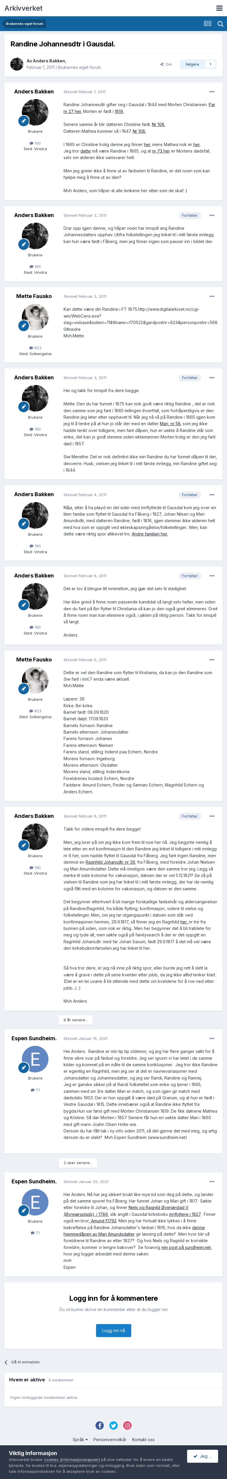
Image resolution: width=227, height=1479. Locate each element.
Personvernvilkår (110, 1439)
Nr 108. (158, 124)
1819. (119, 111)
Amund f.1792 (103, 1220)
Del (166, 64)
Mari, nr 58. (170, 423)
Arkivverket (23, 8)
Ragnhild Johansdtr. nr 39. (111, 862)
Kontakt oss (143, 1439)
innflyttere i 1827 (184, 1214)
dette (85, 150)
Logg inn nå (113, 1330)
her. (147, 144)
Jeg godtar (205, 1456)
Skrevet (85, 91)
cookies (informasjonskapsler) (72, 1459)
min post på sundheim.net (186, 1247)
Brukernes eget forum (79, 67)
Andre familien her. (150, 533)
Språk (80, 1439)
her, (184, 921)
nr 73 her (161, 150)
